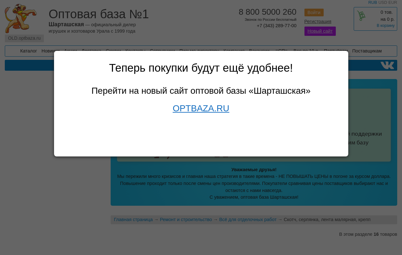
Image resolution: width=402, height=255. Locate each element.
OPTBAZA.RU (201, 108)
